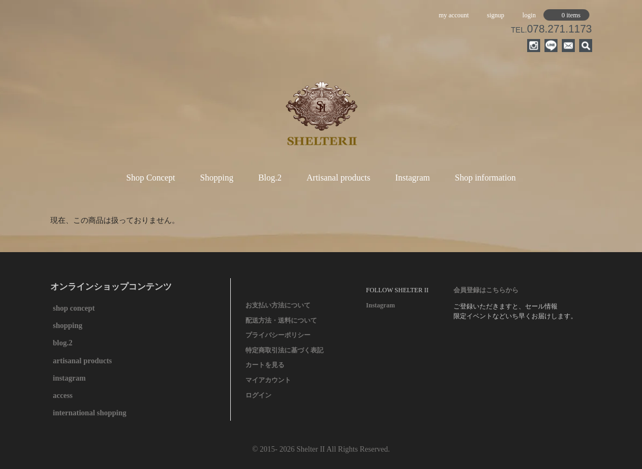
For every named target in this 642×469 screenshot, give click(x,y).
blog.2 (63, 343)
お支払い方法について (277, 305)
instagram (69, 378)
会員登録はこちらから (485, 290)
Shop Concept (150, 177)
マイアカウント (268, 380)
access (63, 395)
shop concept (74, 308)
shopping (67, 326)
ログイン (258, 395)
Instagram (412, 177)
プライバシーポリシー (277, 335)
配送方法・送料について (281, 320)
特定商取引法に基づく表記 (284, 350)
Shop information (485, 177)
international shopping (90, 413)
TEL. (551, 29)
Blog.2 (270, 177)
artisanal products (82, 361)
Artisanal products (339, 177)
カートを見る (264, 365)
